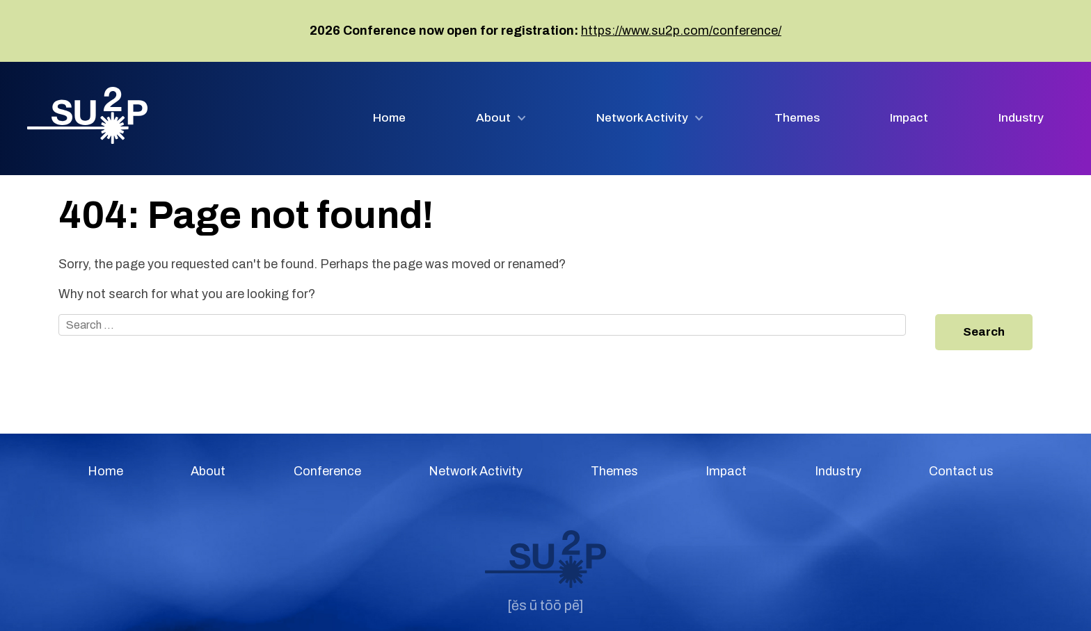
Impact (909, 117)
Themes (797, 117)
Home (389, 117)
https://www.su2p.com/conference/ (681, 31)
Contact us (961, 471)
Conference (327, 471)
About (493, 117)
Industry (1021, 117)
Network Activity (642, 117)
